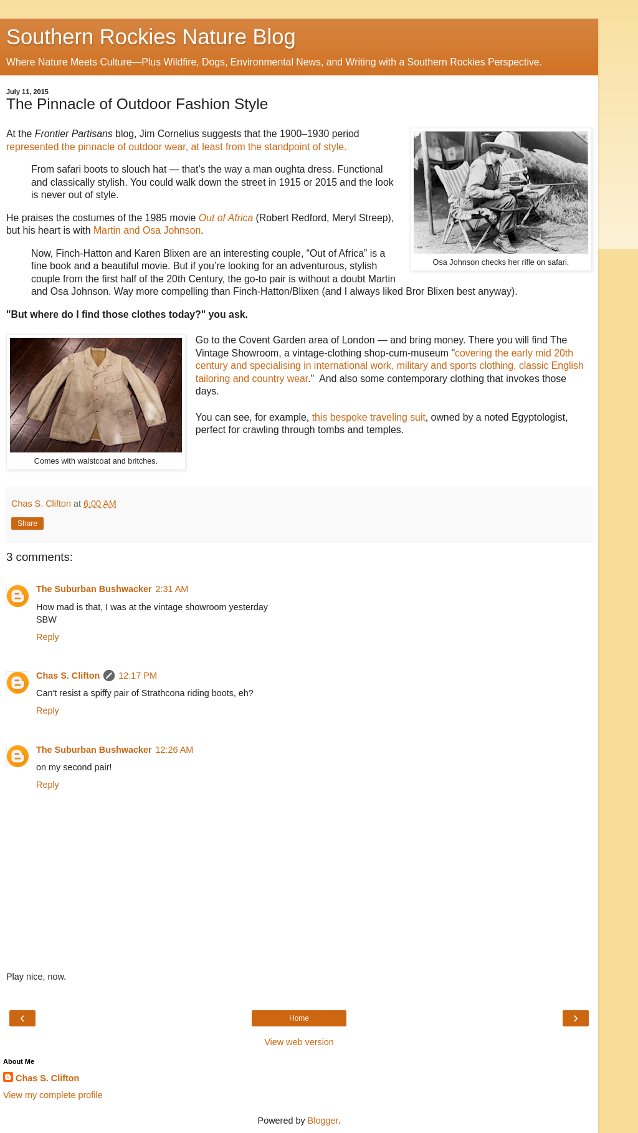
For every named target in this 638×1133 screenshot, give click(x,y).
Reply (47, 637)
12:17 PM (137, 676)
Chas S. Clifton (68, 676)
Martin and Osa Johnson (147, 230)
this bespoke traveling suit (369, 417)
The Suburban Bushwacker (94, 589)
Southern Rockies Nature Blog (151, 37)
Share (27, 523)
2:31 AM (172, 589)
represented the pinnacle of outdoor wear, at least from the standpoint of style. (176, 146)
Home (299, 1018)
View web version (299, 1042)
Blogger (323, 1121)
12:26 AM (175, 750)
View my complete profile (53, 1095)
